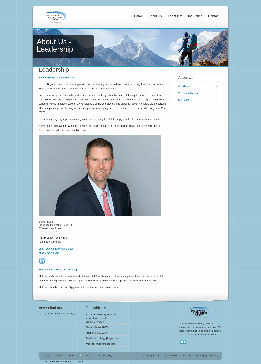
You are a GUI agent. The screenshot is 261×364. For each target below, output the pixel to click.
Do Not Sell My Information (57, 361)
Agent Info (175, 16)
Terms (80, 361)
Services (73, 355)
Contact (213, 16)
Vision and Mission (188, 93)
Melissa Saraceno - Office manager (59, 269)
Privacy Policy (105, 355)
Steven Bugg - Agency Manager (57, 77)
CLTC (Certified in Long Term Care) (56, 313)
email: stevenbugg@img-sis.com (56, 248)
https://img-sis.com (49, 253)
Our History (184, 86)
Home (138, 16)
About (59, 355)
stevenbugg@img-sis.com (106, 338)
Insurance (195, 16)
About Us (155, 16)
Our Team (183, 100)
